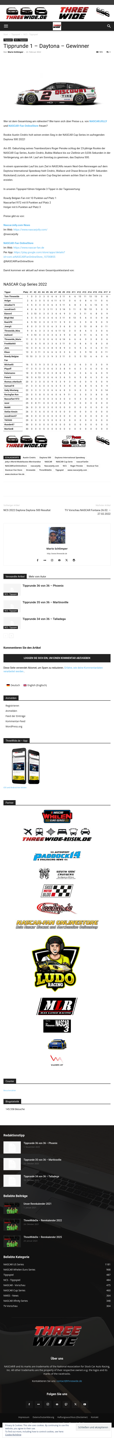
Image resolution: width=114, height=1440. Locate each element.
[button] (5, 26)
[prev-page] (5, 636)
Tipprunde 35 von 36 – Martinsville (45, 602)
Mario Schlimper (15, 52)
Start (5, 34)
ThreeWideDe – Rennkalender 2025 (43, 1237)
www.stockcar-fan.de (14, 474)
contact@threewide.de (69, 1381)
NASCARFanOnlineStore (16, 465)
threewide (30, 470)
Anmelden (11, 710)
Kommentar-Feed (15, 721)
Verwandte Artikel (15, 576)
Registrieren (12, 705)
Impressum (23, 1417)
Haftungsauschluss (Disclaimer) (72, 1417)
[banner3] (57, 447)
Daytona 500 (45, 457)
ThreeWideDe (45, 470)
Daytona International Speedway (70, 457)
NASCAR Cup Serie (64, 461)
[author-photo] (57, 543)
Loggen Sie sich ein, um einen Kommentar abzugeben (57, 658)
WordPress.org (14, 726)
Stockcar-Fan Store (13, 470)
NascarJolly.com (51, 465)
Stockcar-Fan (92, 465)
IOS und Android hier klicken (15, 787)
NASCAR (48, 461)
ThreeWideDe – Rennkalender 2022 (43, 1220)
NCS (65, 465)
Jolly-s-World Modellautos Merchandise (23, 461)
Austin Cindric (29, 457)
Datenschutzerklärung (43, 1417)
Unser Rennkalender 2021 (37, 1203)
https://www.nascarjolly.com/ (30, 229)
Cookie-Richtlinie (13, 1434)
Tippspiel (15, 34)
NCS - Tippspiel (30, 34)
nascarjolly (36, 465)
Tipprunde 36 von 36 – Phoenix (43, 585)
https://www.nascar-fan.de (29, 247)
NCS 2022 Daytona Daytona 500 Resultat (26, 510)
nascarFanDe (82, 461)
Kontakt (94, 1417)
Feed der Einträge (15, 716)
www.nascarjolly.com (77, 470)
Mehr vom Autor (37, 576)
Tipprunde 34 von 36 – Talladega (44, 619)
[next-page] (11, 636)
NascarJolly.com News (16, 225)
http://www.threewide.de (57, 553)
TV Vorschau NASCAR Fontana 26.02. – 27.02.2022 (88, 512)
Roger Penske (76, 465)
